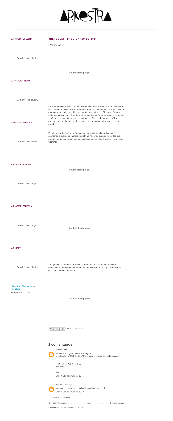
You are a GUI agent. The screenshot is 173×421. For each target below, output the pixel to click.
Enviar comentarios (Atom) (72, 408)
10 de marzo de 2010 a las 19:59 (70, 392)
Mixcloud (16, 289)
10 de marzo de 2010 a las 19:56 (70, 376)
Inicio (89, 403)
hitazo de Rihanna (102, 112)
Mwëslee (59, 350)
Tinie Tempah (77, 115)
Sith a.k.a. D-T (62, 384)
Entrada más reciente (58, 403)
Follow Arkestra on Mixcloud (23, 292)
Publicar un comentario (62, 397)
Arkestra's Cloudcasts (22, 286)
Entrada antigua (117, 403)
